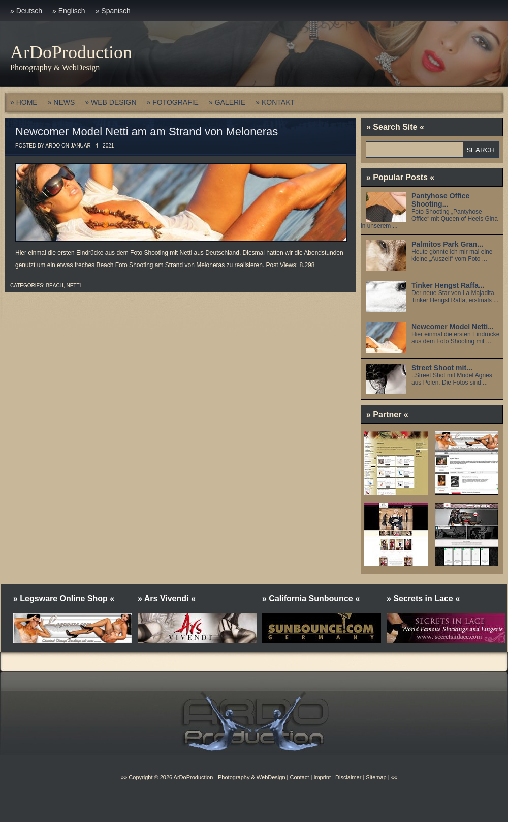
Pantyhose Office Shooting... (440, 200)
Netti (73, 285)
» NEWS (61, 102)
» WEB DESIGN (110, 102)
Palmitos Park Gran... (447, 244)
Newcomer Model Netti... (452, 326)
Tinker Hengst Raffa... (448, 285)
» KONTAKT (275, 102)
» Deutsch (26, 11)
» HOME (24, 102)
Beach (54, 285)
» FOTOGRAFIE (173, 102)
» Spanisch (113, 11)
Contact (299, 777)
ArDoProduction (71, 52)
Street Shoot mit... (441, 368)
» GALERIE (227, 102)
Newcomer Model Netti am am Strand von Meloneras (146, 131)
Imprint (322, 777)
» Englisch (68, 11)
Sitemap (375, 777)
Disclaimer (348, 777)
